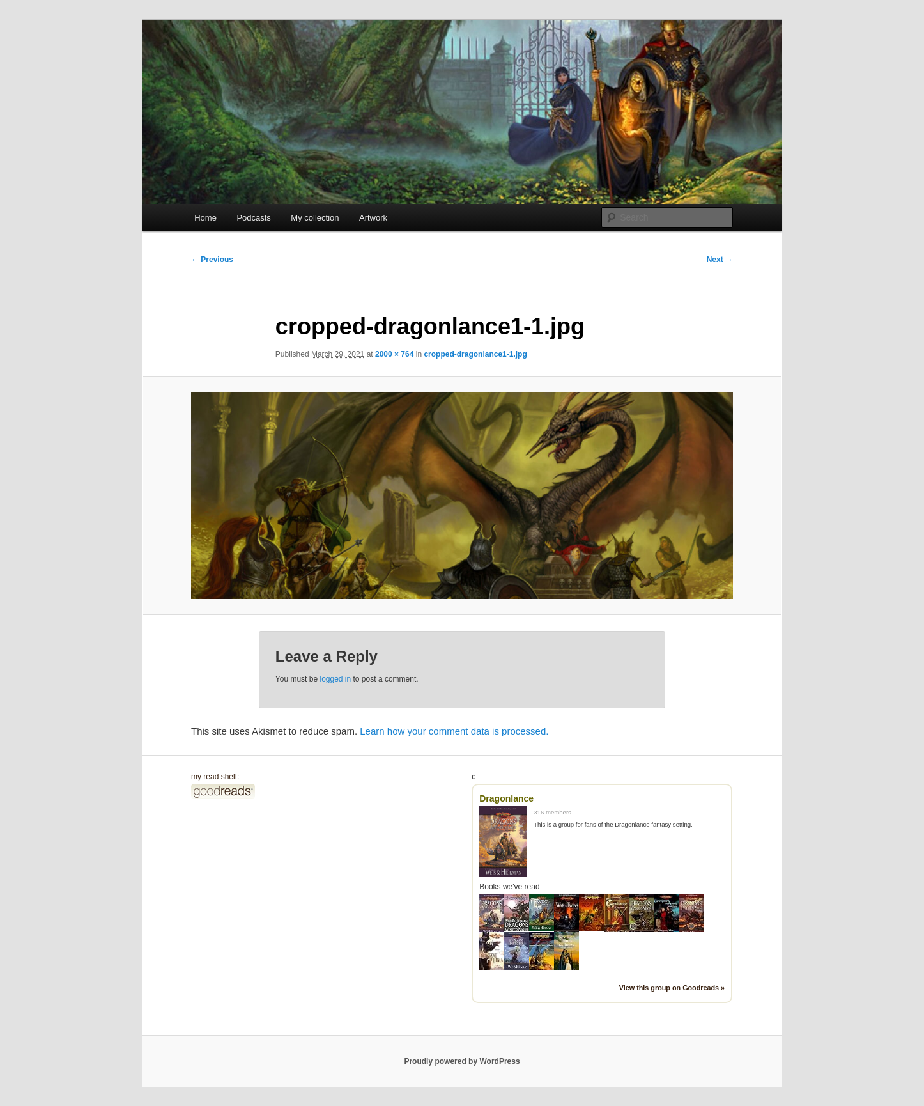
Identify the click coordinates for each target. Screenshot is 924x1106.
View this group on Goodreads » (672, 988)
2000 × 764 (394, 354)
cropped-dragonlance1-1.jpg (475, 354)
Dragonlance (506, 798)
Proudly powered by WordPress (462, 1061)
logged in (335, 678)
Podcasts (253, 217)
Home (205, 217)
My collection (315, 217)
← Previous (212, 259)
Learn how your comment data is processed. (454, 731)
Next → (720, 259)
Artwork (373, 217)
